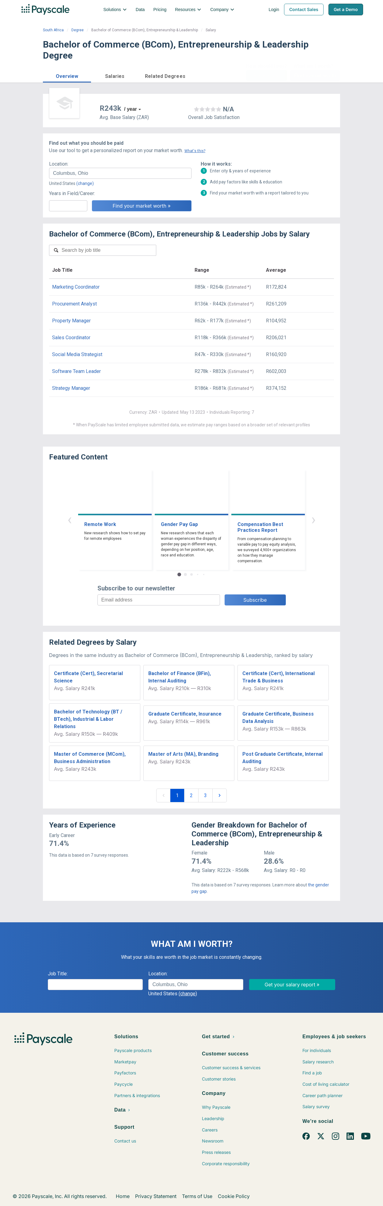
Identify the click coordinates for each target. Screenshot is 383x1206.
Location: (58, 164)
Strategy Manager (71, 388)
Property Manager (71, 321)
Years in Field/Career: (72, 193)
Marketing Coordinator (76, 287)
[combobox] (120, 173)
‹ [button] (69, 519)
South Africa (53, 30)
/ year (130, 109)
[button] (67, 75)
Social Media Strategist (77, 354)
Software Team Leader (76, 371)
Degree (77, 30)
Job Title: (58, 974)
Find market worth (315, 75)
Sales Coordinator (71, 337)
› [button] (313, 519)
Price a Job (266, 75)
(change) (85, 183)
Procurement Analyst (74, 304)
